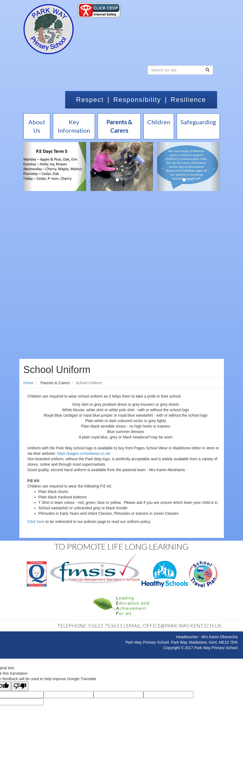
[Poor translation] (20, 686)
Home (28, 383)
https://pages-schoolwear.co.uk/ (83, 453)
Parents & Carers (55, 383)
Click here (36, 521)
